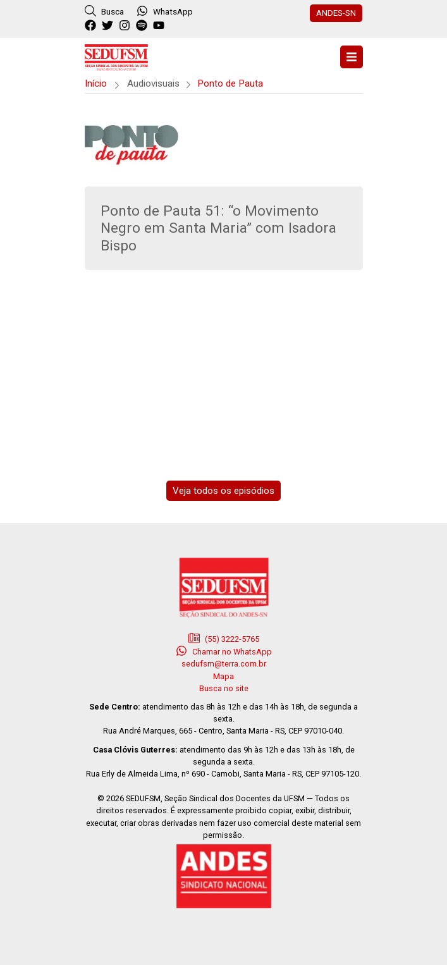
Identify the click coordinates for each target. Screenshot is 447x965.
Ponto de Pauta (230, 83)
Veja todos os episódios (223, 490)
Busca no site (223, 688)
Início (96, 83)
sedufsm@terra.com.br (223, 663)
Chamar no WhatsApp (224, 650)
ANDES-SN (336, 13)
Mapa (223, 676)
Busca (104, 10)
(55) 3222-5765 (223, 638)
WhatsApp (165, 10)
